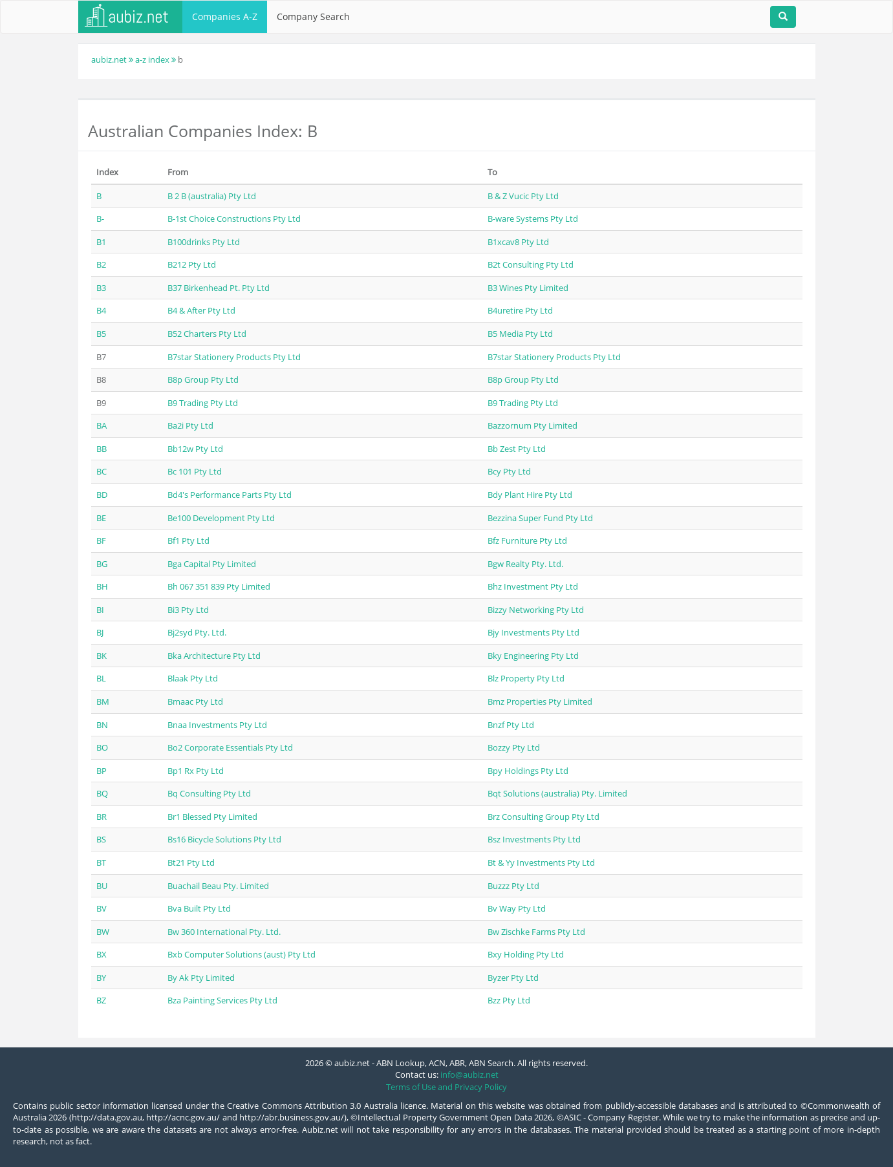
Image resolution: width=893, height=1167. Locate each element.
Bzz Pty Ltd (509, 1000)
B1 (101, 242)
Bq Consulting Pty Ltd (209, 793)
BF (101, 540)
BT (101, 862)
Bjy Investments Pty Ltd (533, 632)
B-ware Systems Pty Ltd (533, 218)
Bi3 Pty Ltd (188, 610)
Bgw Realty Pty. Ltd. (525, 564)
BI (100, 610)
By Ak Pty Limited (201, 977)
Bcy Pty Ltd (509, 471)
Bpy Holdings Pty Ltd (528, 770)
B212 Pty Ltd (191, 264)
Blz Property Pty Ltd (526, 678)
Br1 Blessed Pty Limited (212, 816)
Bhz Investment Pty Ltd (533, 586)
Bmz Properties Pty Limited (540, 701)
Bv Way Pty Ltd (517, 908)
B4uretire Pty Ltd (520, 310)
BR (101, 816)
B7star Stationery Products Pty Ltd (234, 357)
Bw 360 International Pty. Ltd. (224, 931)
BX (101, 954)
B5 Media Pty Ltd (520, 333)
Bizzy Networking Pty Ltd (536, 610)
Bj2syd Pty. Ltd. (196, 632)
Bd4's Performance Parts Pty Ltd (229, 494)
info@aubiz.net (469, 1074)
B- (100, 218)
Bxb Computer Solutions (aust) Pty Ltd (241, 954)
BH (102, 586)
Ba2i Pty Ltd (190, 425)
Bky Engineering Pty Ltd (533, 655)
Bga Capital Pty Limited (211, 564)
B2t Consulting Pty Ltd (531, 264)
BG (101, 564)
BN (102, 725)
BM (102, 701)
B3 (101, 288)
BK (101, 655)
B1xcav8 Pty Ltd (518, 242)
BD (101, 494)
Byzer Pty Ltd (513, 977)
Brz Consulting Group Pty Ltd (543, 816)
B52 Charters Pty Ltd (206, 333)
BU (101, 886)
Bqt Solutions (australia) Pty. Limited (557, 793)
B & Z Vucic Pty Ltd (523, 196)
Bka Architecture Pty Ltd (214, 655)
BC (101, 471)
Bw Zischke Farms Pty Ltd (536, 931)
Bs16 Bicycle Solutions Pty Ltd (224, 839)
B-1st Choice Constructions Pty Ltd (234, 218)
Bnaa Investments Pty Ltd (217, 725)
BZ (101, 1000)
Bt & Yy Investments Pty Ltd (541, 862)
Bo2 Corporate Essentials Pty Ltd (230, 747)
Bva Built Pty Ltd (199, 908)
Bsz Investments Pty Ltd (534, 839)
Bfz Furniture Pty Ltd (527, 540)
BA (101, 425)
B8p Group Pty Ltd (203, 379)
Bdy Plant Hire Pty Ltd (530, 494)
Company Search (313, 16)
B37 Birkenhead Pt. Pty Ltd (218, 288)
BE (101, 518)
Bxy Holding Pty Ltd (526, 954)
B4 (101, 310)
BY (101, 977)
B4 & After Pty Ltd (201, 310)
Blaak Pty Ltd (192, 678)
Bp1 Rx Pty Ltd (195, 770)
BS (101, 839)
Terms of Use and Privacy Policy (446, 1087)
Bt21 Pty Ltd (191, 862)
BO (102, 747)
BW (102, 931)
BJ (99, 632)
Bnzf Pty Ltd (511, 725)
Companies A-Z (224, 16)
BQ (102, 793)
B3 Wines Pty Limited (528, 288)
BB (101, 449)
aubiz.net (109, 59)
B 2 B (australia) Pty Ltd (211, 196)
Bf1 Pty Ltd (188, 540)
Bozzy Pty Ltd (514, 747)
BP (101, 770)
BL (101, 678)
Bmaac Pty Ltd (195, 701)
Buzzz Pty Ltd (513, 886)
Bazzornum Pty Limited (532, 425)
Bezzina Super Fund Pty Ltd (540, 518)
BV (101, 908)
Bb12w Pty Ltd (195, 449)
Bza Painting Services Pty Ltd (222, 1000)
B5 (101, 333)
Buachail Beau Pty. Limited (218, 886)
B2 (101, 264)
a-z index (152, 59)
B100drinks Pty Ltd (203, 242)
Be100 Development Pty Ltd (221, 518)
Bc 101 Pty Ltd (194, 471)
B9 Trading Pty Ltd (202, 403)
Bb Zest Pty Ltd (517, 449)
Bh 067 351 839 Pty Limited (218, 586)
